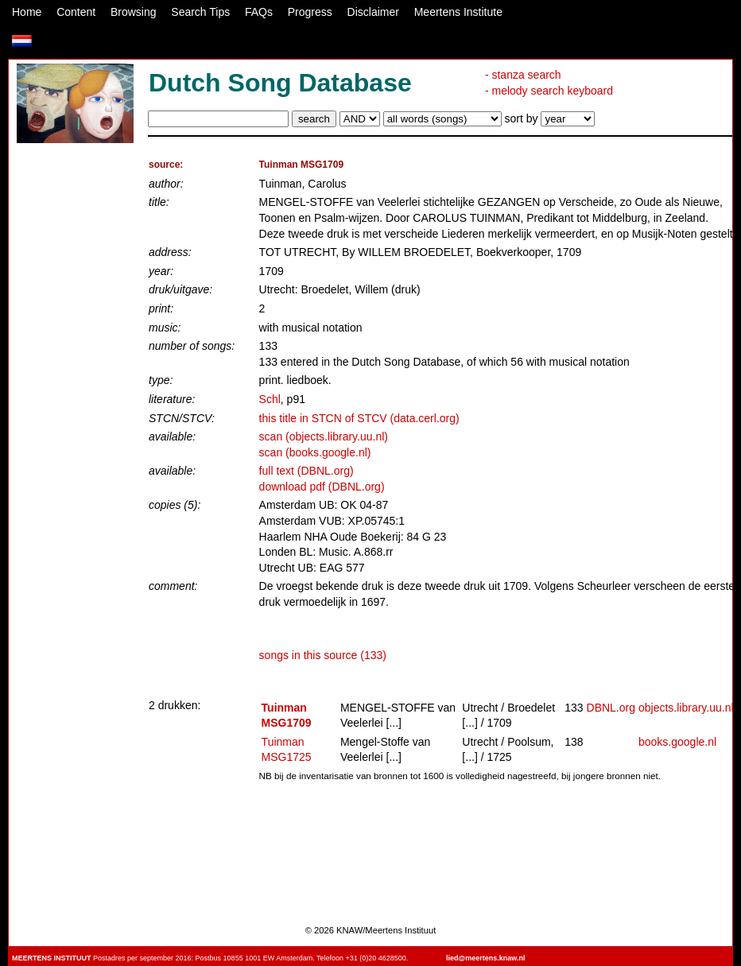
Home (26, 12)
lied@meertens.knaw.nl (485, 958)
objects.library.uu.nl (686, 707)
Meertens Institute (458, 12)
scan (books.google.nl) (315, 452)
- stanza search (523, 74)
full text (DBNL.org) (306, 470)
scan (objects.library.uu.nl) (323, 436)
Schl (270, 399)
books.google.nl (677, 741)
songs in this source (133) (322, 655)
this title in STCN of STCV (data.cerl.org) (359, 418)
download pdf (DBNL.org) (322, 486)
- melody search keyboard (549, 90)
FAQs (259, 12)
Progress (310, 12)
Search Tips (200, 12)
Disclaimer (373, 12)
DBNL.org (611, 707)
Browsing (134, 12)
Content (75, 12)
